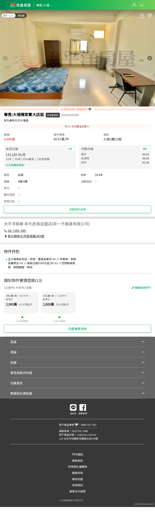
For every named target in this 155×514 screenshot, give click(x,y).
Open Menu (141, 5)
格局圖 (21, 15)
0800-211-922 (88, 425)
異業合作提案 (77, 491)
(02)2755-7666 (80, 431)
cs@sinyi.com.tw (86, 434)
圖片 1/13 (8, 15)
